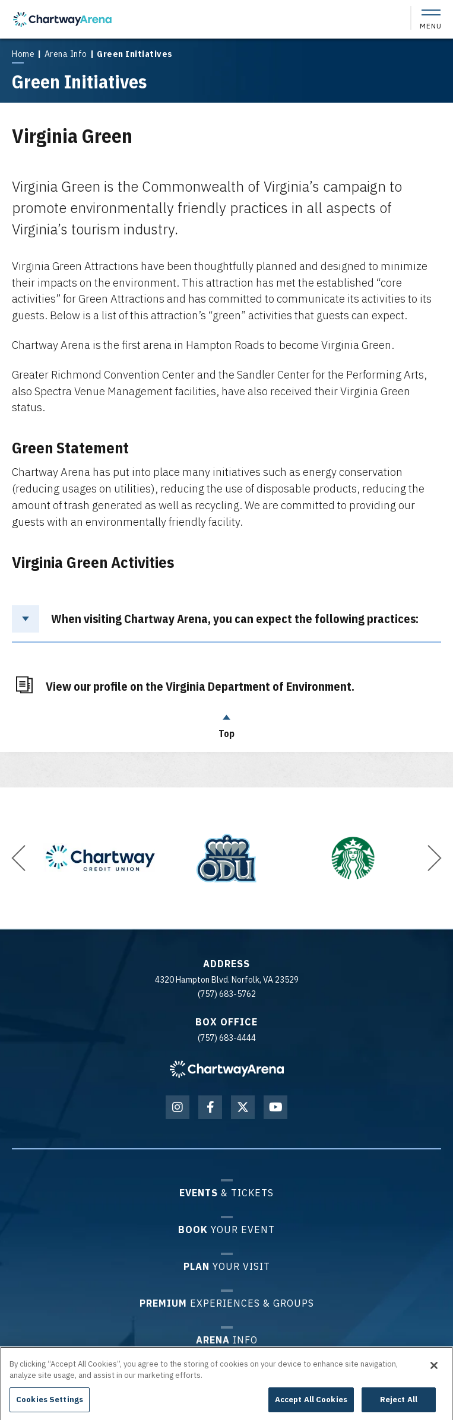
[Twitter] (243, 1107)
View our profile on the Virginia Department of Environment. (200, 685)
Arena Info (66, 54)
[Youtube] (275, 1107)
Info (227, 1339)
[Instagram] (177, 1107)
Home (23, 54)
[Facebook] (210, 1107)
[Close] (434, 1375)
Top (227, 723)
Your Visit (226, 1266)
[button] (18, 858)
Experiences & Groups (227, 1302)
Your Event (226, 1229)
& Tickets (226, 1192)
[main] (226, 394)
